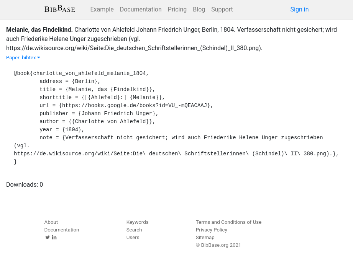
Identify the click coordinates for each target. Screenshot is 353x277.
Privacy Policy (211, 230)
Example (102, 9)
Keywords (137, 222)
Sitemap (205, 237)
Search (134, 230)
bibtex (31, 57)
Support (222, 9)
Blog (199, 9)
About (51, 222)
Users (133, 237)
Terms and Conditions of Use (228, 222)
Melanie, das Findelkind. (39, 29)
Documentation (141, 9)
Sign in (300, 9)
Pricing (177, 9)
